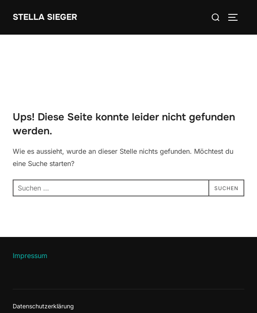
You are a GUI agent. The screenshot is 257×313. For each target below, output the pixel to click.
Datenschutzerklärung (43, 306)
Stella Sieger (45, 17)
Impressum (30, 255)
